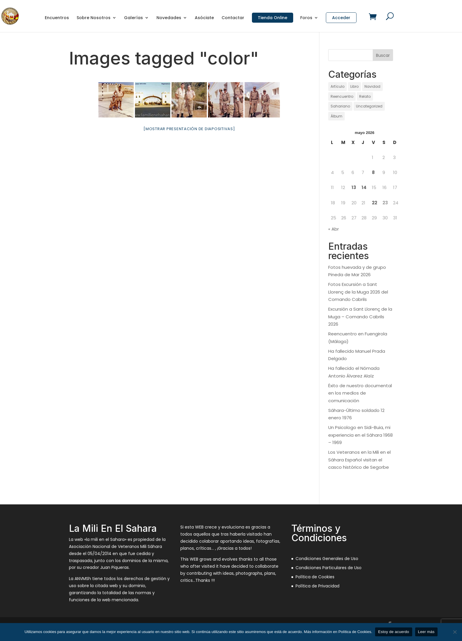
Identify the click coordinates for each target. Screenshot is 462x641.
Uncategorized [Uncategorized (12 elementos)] (369, 106)
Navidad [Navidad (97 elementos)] (372, 86)
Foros (306, 18)
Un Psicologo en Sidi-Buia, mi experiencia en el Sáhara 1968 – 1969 (360, 434)
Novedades (168, 18)
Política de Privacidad (317, 586)
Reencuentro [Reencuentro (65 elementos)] (342, 96)
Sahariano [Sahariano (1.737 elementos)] (340, 106)
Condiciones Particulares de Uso (329, 568)
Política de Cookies (315, 577)
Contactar (233, 18)
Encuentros (57, 18)
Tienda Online (272, 18)
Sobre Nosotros (93, 18)
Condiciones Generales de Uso (327, 559)
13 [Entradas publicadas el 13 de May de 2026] (354, 187)
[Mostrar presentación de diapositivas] (189, 129)
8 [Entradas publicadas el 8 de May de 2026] (373, 172)
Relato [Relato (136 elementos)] (365, 96)
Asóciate (204, 18)
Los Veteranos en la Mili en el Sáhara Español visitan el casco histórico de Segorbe (359, 459)
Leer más (426, 632)
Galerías (133, 18)
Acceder (341, 18)
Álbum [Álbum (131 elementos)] (336, 116)
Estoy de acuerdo (393, 632)
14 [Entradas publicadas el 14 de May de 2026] (364, 187)
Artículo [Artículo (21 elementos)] (337, 86)
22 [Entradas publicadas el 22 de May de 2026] (374, 203)
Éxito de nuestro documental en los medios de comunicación (360, 393)
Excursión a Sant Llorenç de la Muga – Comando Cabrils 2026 (360, 316)
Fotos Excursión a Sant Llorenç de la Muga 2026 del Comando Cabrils (358, 291)
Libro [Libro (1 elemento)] (354, 86)
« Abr (333, 229)
